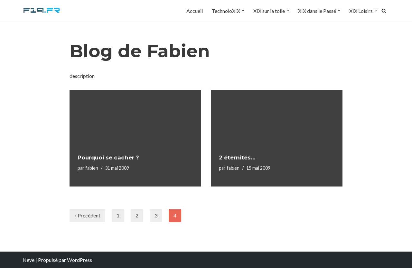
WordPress (79, 260)
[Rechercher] (383, 10)
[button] (243, 10)
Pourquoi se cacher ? (108, 157)
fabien (91, 168)
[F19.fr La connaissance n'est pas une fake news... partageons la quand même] (42, 10)
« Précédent (87, 215)
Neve (28, 260)
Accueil (194, 11)
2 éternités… (237, 157)
